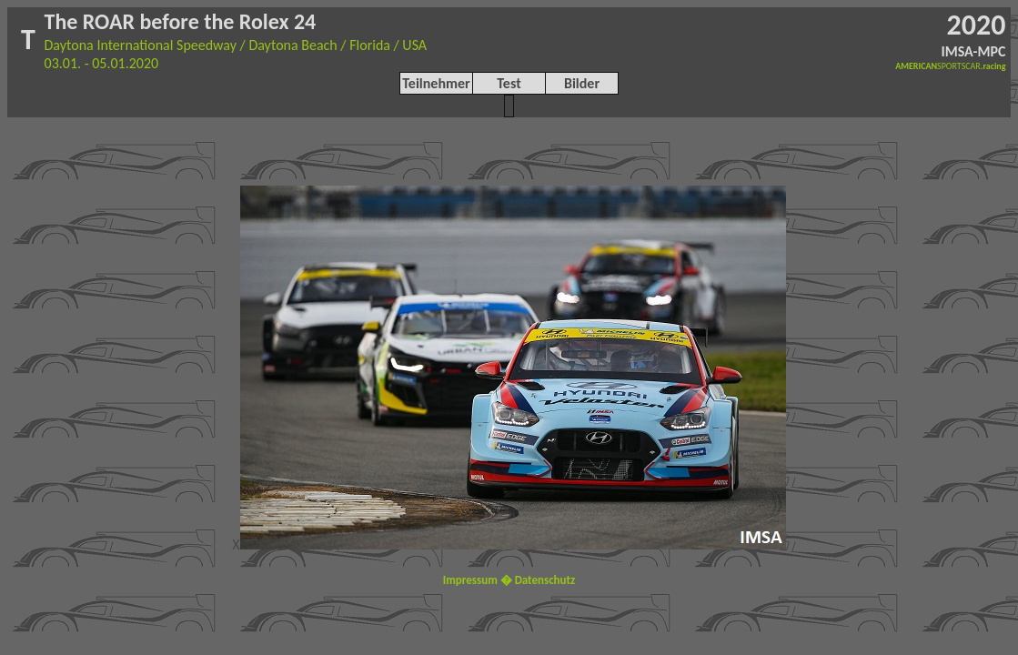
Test (508, 83)
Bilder (582, 83)
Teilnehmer (435, 83)
